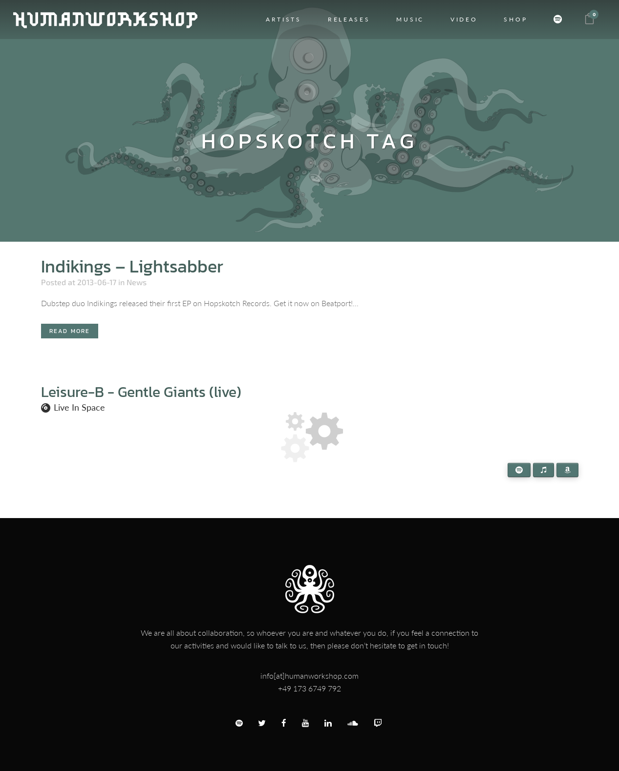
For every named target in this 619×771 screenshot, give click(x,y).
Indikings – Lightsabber (132, 266)
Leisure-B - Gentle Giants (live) (141, 392)
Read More (69, 331)
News (137, 282)
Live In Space (79, 407)
